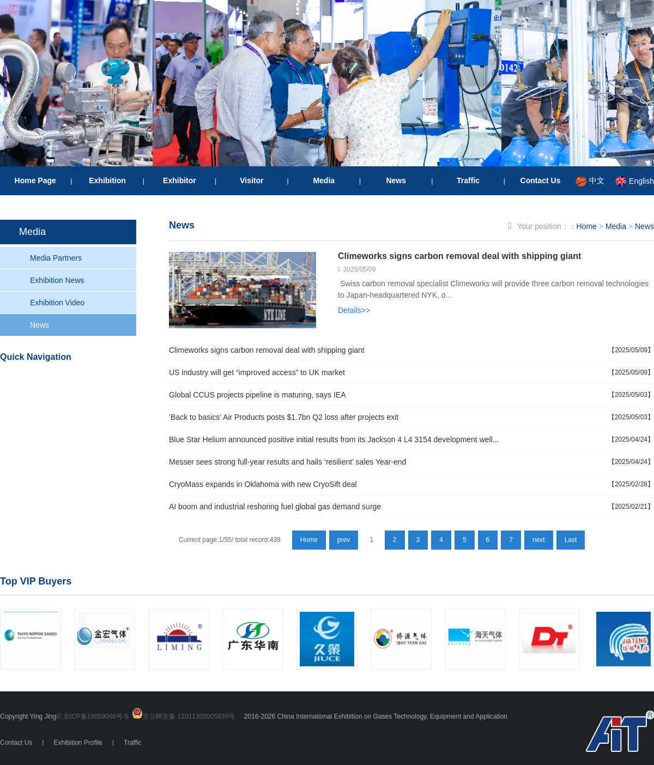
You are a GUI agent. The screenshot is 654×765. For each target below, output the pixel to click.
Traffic (468, 180)
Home (587, 226)
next (538, 540)
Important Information (79, 462)
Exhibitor (179, 180)
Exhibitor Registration (80, 424)
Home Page (35, 180)
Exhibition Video (57, 302)
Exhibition (107, 180)
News (396, 180)
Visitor (251, 180)
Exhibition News (57, 280)
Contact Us (540, 180)
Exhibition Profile (77, 742)
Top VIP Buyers (35, 581)
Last (571, 540)
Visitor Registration (93, 380)
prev (343, 540)
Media (324, 180)
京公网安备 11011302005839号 (189, 716)
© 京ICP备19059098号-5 (92, 716)
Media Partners (56, 258)
